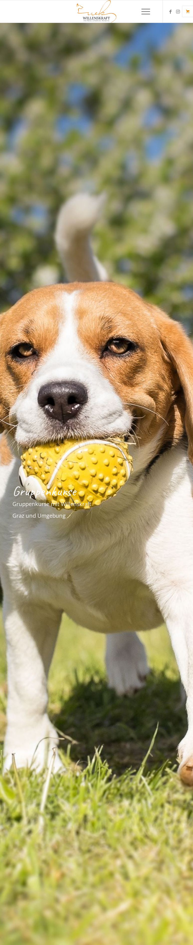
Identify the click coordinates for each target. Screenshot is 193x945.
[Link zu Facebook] (170, 11)
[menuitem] (146, 11)
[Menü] (143, 11)
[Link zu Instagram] (178, 11)
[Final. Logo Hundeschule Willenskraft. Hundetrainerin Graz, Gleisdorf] (96, 11)
